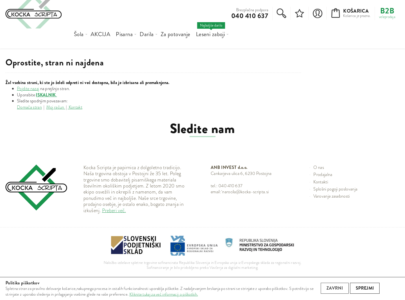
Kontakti (320, 182)
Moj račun (55, 107)
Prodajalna (322, 174)
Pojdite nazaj (28, 88)
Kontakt (75, 107)
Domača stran (29, 107)
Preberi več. (114, 210)
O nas (318, 167)
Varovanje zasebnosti (331, 196)
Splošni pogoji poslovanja (335, 189)
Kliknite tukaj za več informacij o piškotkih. (163, 294)
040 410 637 (249, 16)
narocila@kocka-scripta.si (245, 192)
